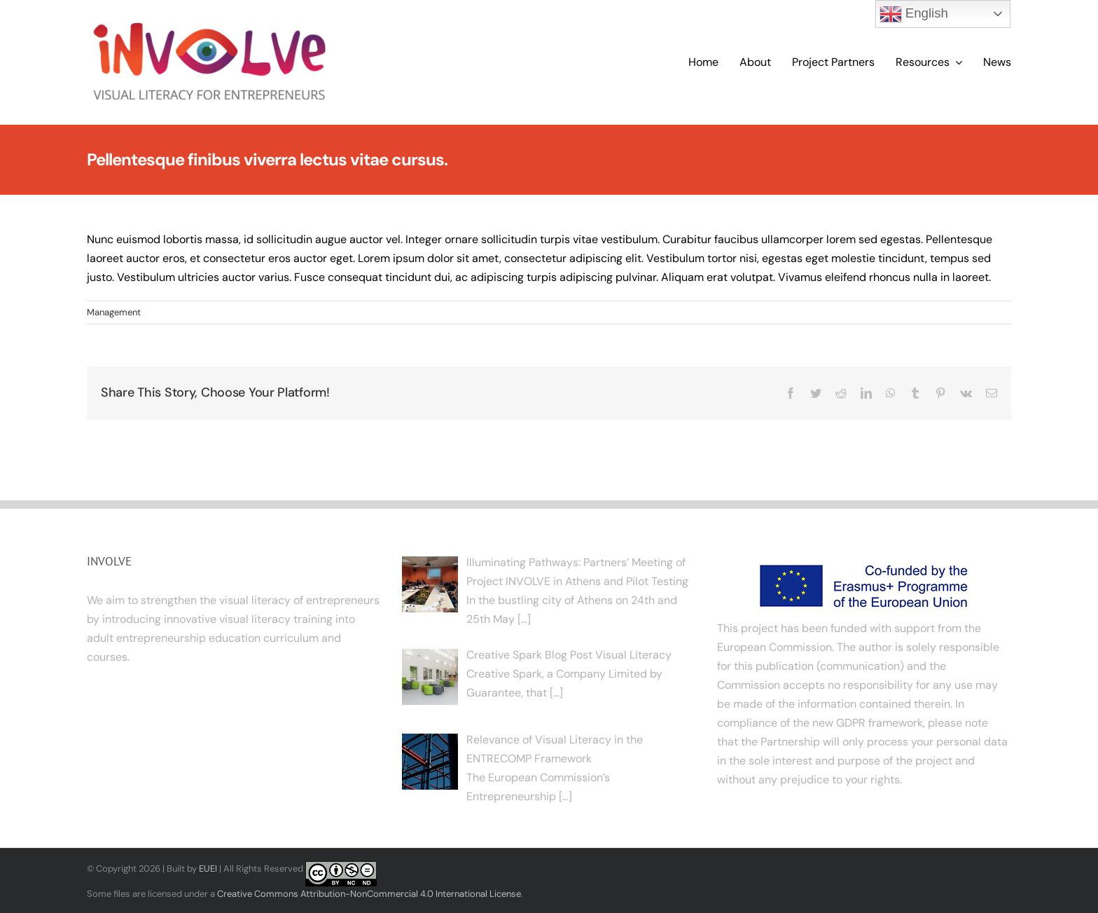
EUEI (208, 868)
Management (114, 312)
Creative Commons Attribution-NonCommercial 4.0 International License (369, 894)
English (914, 14)
